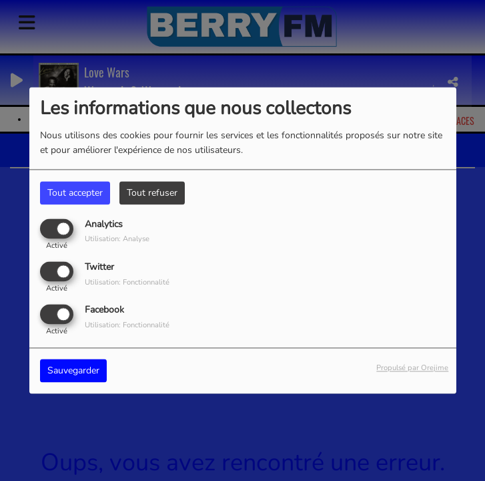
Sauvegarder (73, 371)
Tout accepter (75, 192)
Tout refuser (152, 192)
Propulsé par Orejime (412, 368)
